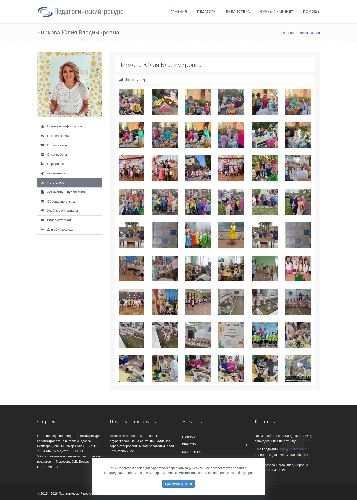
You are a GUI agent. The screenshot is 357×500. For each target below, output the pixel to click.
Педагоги (206, 11)
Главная (179, 11)
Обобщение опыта (57, 201)
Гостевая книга (54, 136)
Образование (53, 145)
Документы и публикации (62, 192)
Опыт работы (53, 154)
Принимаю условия (178, 484)
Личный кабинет (276, 11)
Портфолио (52, 164)
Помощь (311, 11)
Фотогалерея (53, 182)
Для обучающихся (57, 229)
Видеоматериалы (56, 220)
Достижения (52, 173)
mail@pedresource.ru (295, 449)
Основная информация (61, 126)
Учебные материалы (59, 210)
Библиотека (238, 11)
